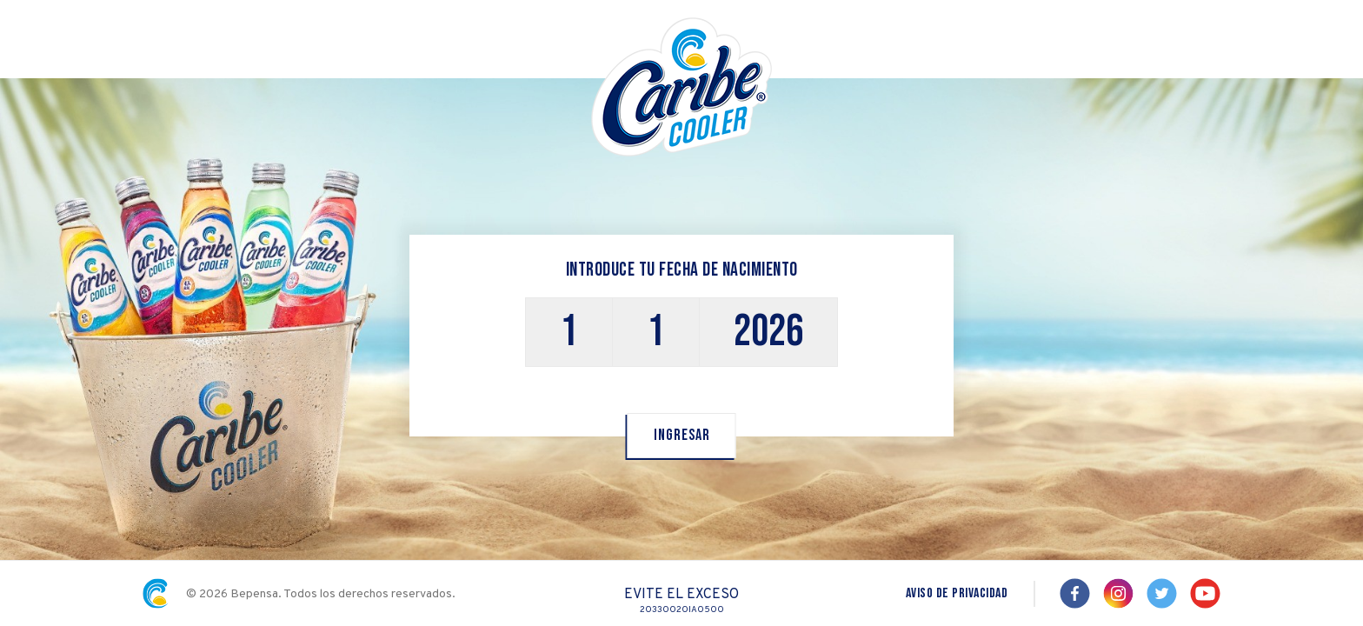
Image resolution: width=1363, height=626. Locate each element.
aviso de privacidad (957, 594)
